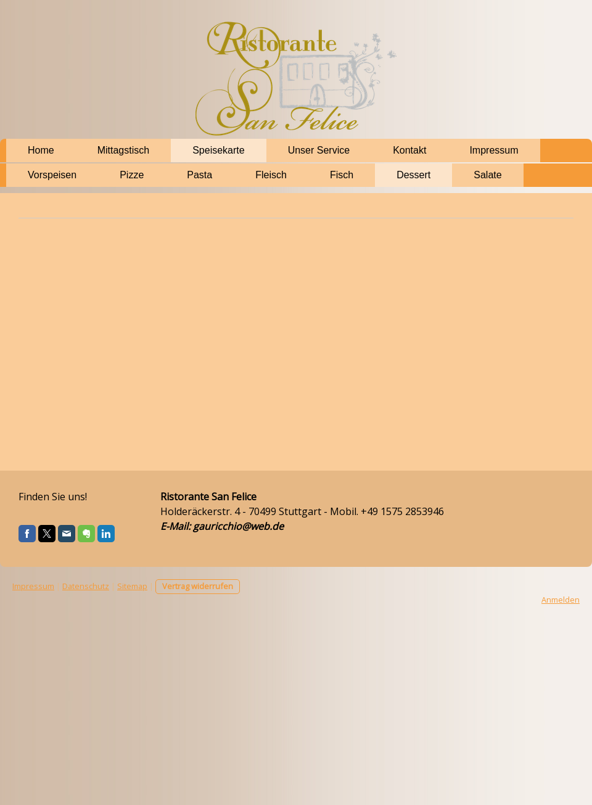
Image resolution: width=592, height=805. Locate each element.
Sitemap (132, 586)
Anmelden (560, 599)
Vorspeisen (52, 175)
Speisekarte (218, 150)
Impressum (493, 150)
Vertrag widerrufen (197, 586)
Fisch (341, 175)
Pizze (132, 175)
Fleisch (271, 175)
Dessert (413, 175)
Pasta (199, 175)
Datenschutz (85, 586)
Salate (487, 175)
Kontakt (409, 150)
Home (41, 150)
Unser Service (319, 150)
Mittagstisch (123, 150)
